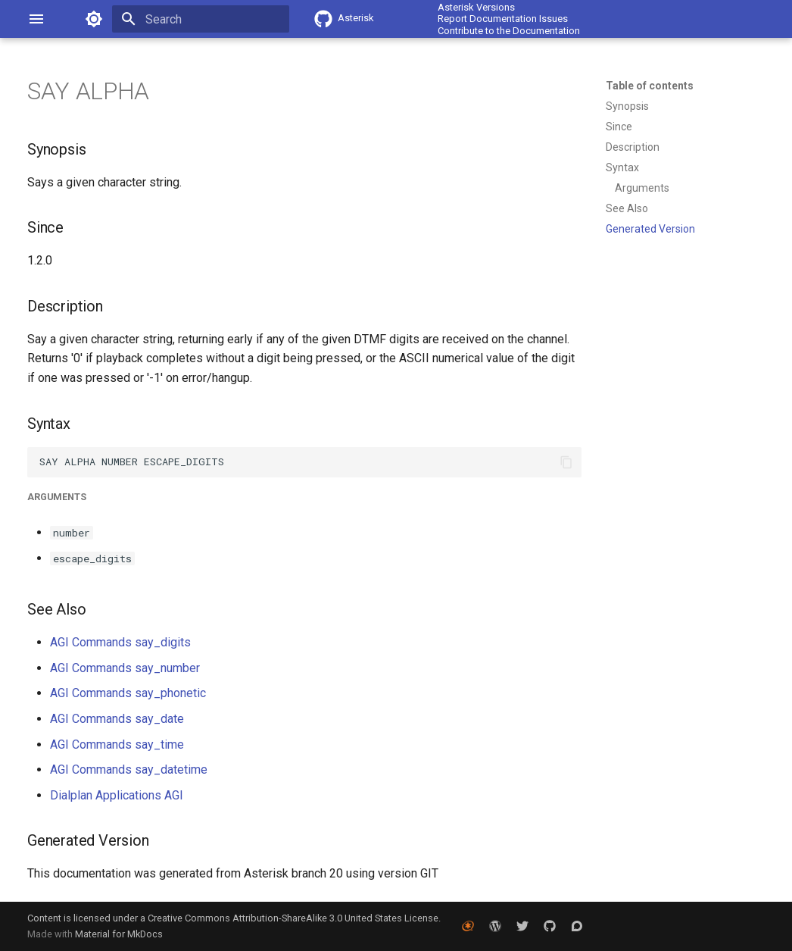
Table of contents (650, 86)
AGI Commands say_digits (120, 642)
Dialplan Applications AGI (116, 795)
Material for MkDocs (119, 934)
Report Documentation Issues (503, 18)
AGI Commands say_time (117, 744)
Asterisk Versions (476, 7)
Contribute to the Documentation (509, 30)
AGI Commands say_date (117, 719)
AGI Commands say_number (125, 668)
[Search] (200, 19)
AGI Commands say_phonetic (128, 693)
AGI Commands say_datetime (128, 769)
